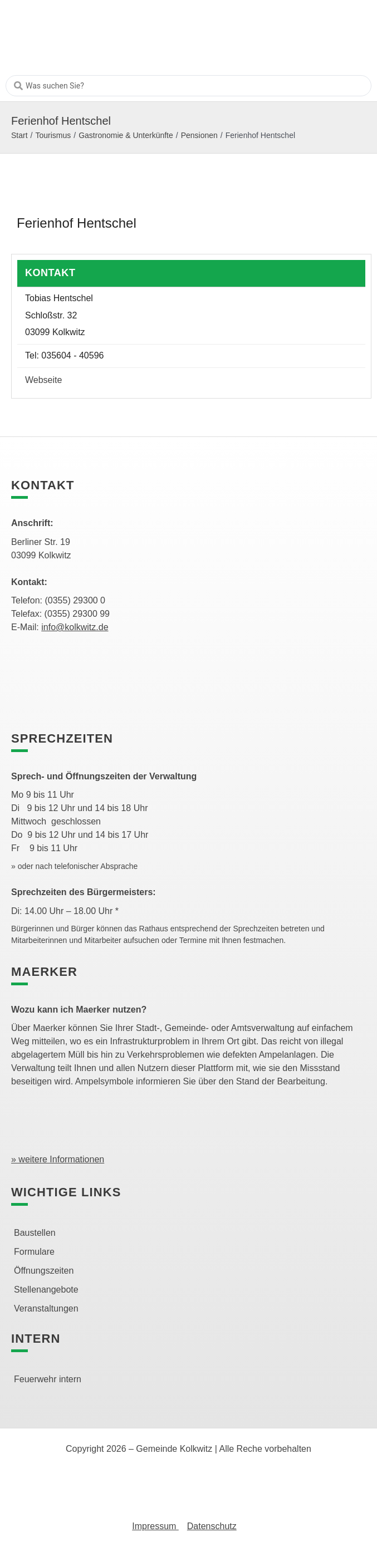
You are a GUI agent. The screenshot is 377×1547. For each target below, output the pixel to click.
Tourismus (53, 135)
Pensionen (199, 135)
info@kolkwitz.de (74, 627)
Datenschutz (212, 1526)
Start (19, 135)
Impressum (155, 1526)
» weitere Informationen (57, 1159)
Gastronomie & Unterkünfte (126, 135)
